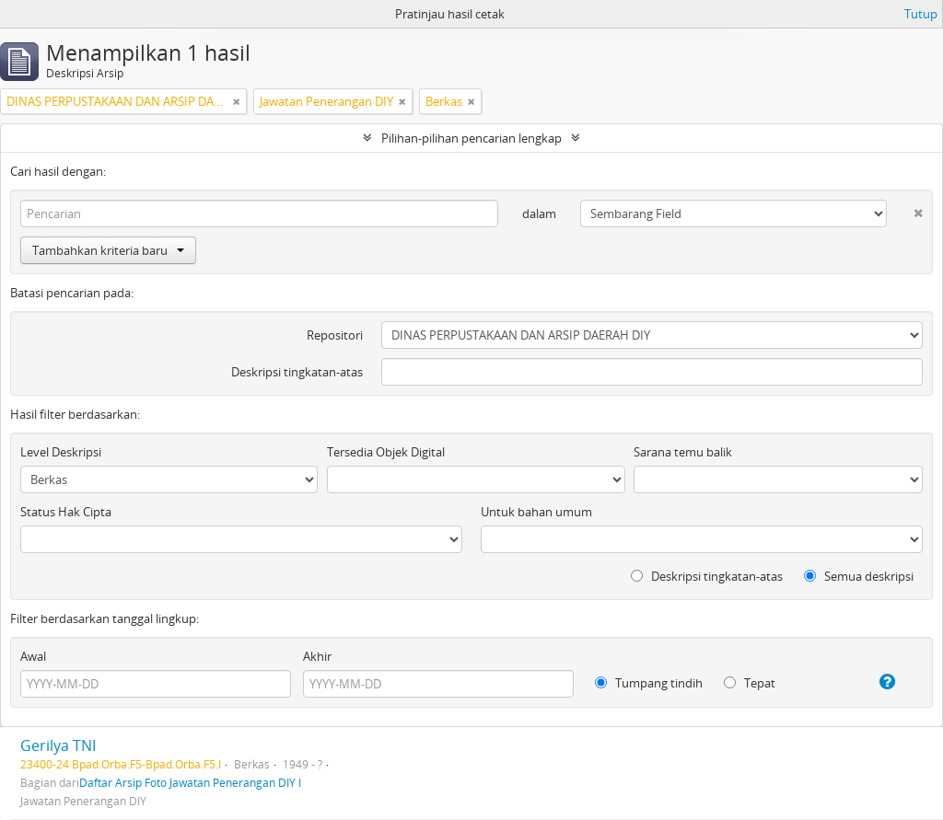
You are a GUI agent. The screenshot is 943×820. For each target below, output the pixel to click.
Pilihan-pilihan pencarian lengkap (471, 138)
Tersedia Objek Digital (386, 452)
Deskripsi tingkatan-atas (297, 372)
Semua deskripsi (859, 576)
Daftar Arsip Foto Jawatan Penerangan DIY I (190, 782)
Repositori (335, 335)
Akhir (317, 656)
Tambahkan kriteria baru (108, 250)
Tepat (749, 683)
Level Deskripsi (60, 452)
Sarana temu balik (683, 452)
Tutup (920, 14)
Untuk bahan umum (536, 511)
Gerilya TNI (58, 745)
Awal (33, 656)
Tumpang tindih (649, 683)
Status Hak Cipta (65, 511)
